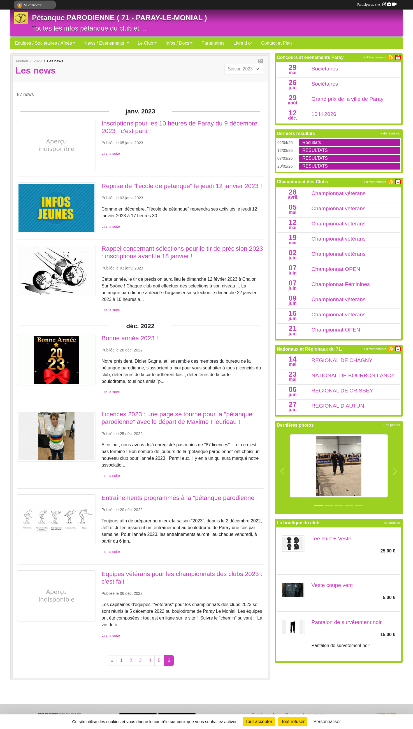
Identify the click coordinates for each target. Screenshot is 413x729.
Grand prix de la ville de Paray (348, 99)
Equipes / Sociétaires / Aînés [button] (43, 43)
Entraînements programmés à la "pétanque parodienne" (179, 497)
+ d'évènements (374, 57)
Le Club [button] (145, 43)
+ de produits (390, 522)
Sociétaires (325, 69)
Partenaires (212, 43)
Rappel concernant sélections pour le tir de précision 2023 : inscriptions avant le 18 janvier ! (182, 252)
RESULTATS (315, 150)
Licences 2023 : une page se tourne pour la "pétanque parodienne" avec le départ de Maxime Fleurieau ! (176, 418)
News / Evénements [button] (105, 43)
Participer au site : (376, 4)
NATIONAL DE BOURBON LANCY (353, 375)
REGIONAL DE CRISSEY (342, 391)
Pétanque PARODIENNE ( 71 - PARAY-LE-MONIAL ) (119, 17)
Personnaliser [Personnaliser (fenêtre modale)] (327, 721)
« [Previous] (112, 660)
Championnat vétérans (339, 193)
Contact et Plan (276, 43)
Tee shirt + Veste (331, 538)
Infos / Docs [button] (177, 43)
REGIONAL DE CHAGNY (342, 360)
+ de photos (391, 425)
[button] (282, 471)
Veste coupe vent (332, 585)
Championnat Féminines (341, 284)
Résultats (311, 142)
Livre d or (242, 43)
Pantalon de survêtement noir (347, 622)
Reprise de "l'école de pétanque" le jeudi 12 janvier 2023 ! (181, 185)
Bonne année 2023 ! (129, 338)
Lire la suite (110, 153)
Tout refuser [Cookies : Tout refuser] (293, 721)
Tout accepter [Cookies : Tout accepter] (258, 721)
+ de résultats (390, 133)
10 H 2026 (324, 114)
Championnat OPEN (336, 269)
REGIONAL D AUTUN (338, 406)
